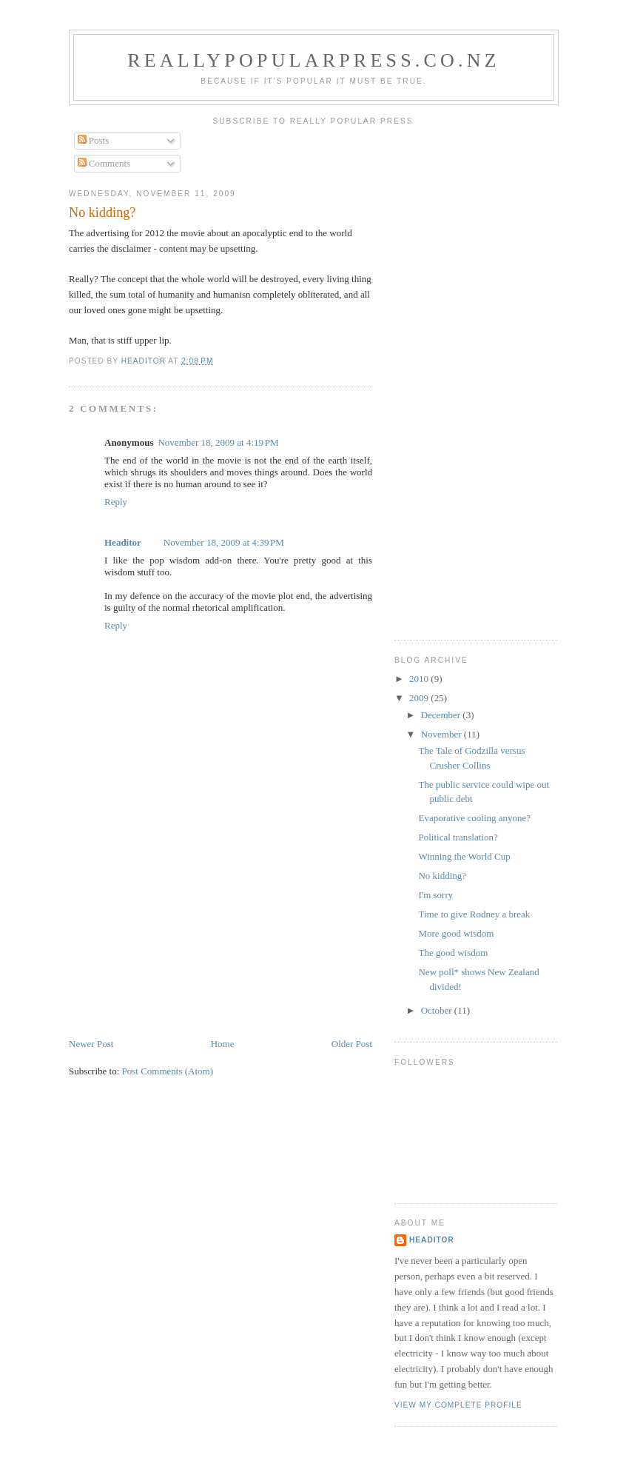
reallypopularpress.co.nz (313, 60)
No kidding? (442, 875)
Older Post (351, 1043)
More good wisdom (456, 933)
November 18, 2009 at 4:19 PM (218, 442)
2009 (420, 697)
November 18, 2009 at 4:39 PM (224, 542)
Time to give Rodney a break (474, 914)
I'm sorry (435, 894)
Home (223, 1043)
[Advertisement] (180, 933)
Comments (104, 163)
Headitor (122, 542)
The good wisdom (453, 952)
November (442, 734)
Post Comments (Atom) (168, 1071)
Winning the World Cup (464, 856)
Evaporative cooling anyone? (474, 817)
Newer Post (91, 1043)
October (437, 1010)
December (442, 714)
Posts (94, 140)
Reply (115, 501)
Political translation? (457, 837)
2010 (420, 678)
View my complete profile (458, 1405)
